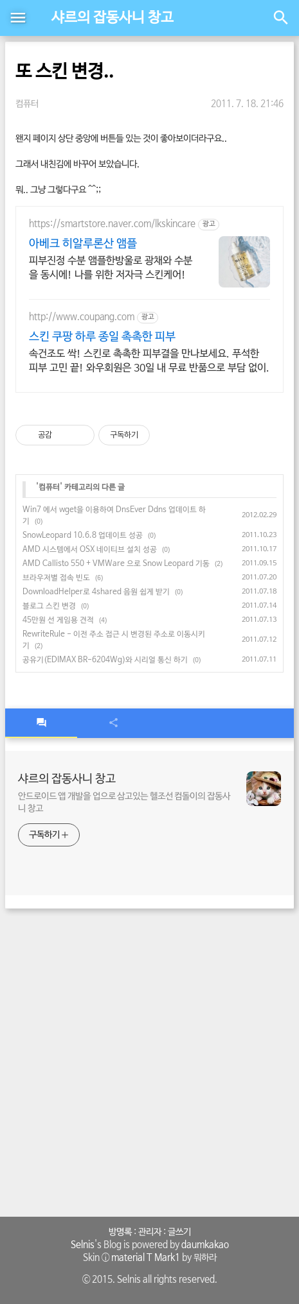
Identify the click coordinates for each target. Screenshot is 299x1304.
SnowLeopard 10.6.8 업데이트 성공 (83, 535)
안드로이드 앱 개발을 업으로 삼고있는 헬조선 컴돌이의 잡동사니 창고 (124, 802)
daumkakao (205, 1245)
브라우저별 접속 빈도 (56, 578)
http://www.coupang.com (81, 317)
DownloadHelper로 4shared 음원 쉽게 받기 (96, 592)
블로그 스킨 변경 (49, 606)
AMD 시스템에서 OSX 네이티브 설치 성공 (90, 549)
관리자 (149, 1232)
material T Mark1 (145, 1258)
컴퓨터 (27, 104)
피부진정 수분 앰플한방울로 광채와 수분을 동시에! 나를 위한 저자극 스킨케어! (110, 268)
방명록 (120, 1232)
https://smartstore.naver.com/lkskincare (112, 224)
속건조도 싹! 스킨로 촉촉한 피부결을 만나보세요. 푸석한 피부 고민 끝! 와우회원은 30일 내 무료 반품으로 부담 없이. (149, 361)
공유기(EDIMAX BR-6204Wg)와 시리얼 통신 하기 (105, 660)
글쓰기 (179, 1232)
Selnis (83, 1245)
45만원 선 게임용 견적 (58, 620)
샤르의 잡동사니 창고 (112, 18)
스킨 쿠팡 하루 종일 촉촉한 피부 (102, 336)
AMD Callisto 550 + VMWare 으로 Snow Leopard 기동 (116, 564)
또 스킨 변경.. (64, 72)
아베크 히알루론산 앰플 (83, 243)
